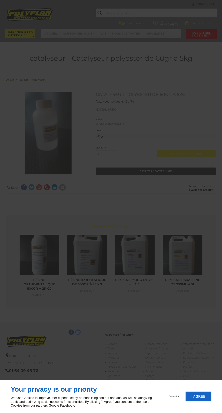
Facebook (67, 405)
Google (54, 405)
